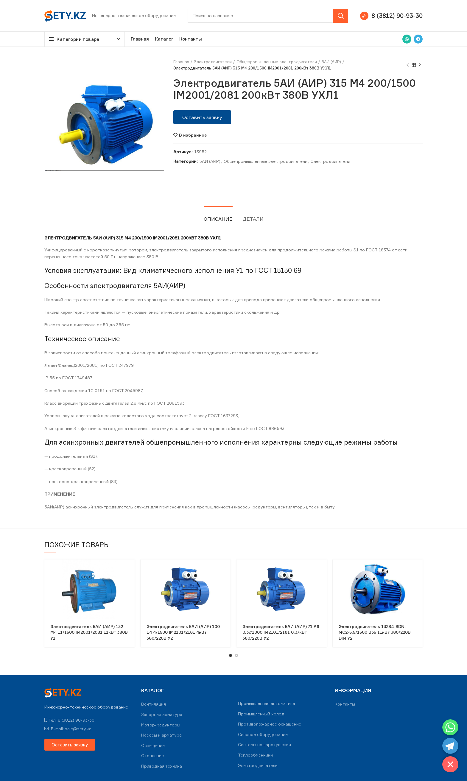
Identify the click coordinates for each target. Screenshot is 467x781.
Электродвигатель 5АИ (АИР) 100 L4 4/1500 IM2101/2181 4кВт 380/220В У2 (183, 632)
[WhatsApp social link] (406, 39)
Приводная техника (161, 765)
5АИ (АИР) (331, 61)
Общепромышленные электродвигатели (276, 61)
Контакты (345, 703)
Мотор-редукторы (160, 724)
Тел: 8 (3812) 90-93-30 (69, 720)
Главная (181, 61)
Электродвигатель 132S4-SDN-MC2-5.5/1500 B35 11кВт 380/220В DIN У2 (375, 632)
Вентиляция (153, 703)
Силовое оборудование (263, 734)
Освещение (153, 745)
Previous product (408, 65)
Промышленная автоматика (266, 703)
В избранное (193, 135)
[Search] (268, 16)
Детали (253, 219)
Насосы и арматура (161, 734)
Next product (419, 65)
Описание (218, 219)
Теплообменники (255, 754)
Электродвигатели (213, 61)
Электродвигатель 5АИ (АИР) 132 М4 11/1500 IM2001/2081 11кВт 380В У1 (89, 632)
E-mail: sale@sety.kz (67, 728)
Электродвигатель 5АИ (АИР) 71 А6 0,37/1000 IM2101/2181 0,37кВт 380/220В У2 (280, 632)
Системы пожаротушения (264, 744)
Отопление (152, 755)
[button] (202, 117)
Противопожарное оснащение (269, 723)
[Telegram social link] (418, 39)
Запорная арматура (161, 714)
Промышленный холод (261, 713)
